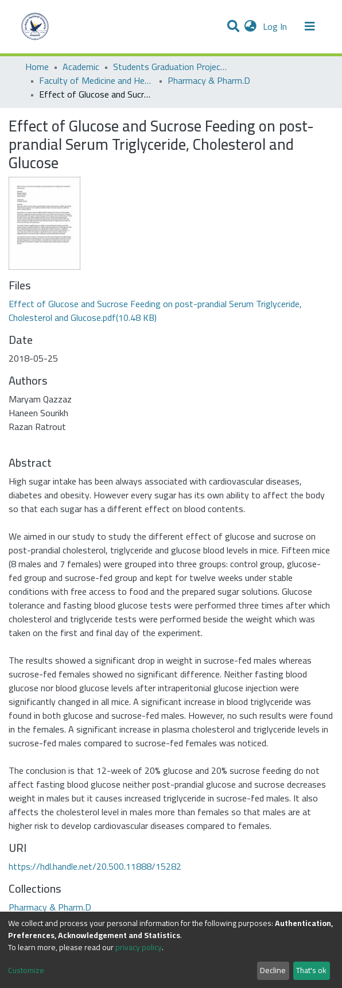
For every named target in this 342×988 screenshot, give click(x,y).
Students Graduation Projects (170, 66)
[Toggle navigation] (310, 26)
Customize (26, 970)
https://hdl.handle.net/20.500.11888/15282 (95, 866)
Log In (276, 26)
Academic (81, 66)
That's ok (311, 970)
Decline (273, 970)
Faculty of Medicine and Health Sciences (96, 80)
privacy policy (138, 947)
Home (37, 66)
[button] (250, 26)
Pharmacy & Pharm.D (209, 80)
